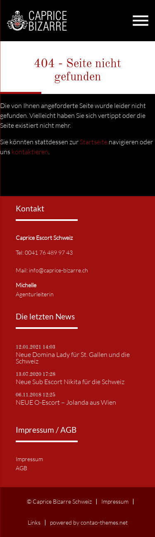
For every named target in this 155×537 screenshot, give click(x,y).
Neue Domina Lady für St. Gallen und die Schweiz (73, 357)
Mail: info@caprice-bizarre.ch (52, 270)
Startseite (93, 142)
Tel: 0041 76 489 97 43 (44, 252)
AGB (21, 467)
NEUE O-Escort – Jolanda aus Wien (66, 402)
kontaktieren (30, 152)
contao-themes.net (104, 522)
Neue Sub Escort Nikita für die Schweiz (70, 381)
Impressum (29, 458)
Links (34, 522)
